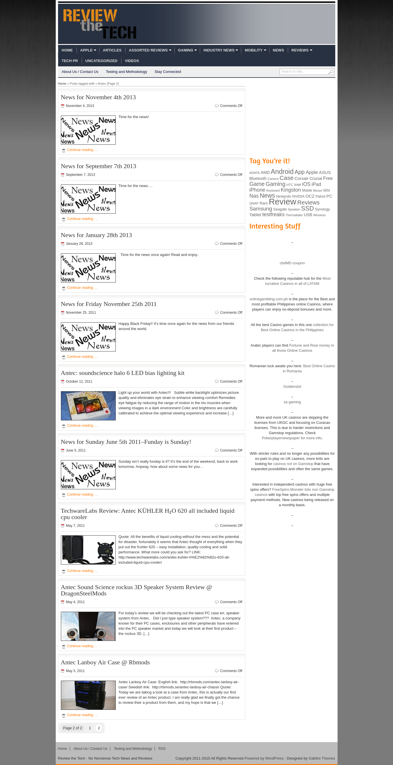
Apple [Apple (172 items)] (312, 172)
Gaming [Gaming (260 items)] (275, 184)
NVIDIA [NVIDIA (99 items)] (298, 196)
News (278, 50)
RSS (162, 749)
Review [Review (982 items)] (282, 201)
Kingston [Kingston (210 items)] (291, 190)
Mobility (253, 50)
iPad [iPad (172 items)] (316, 184)
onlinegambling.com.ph (269, 299)
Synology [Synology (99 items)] (322, 209)
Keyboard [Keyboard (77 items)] (273, 190)
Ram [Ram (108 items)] (264, 203)
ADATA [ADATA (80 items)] (255, 172)
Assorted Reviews (148, 50)
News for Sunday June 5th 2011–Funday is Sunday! (126, 441)
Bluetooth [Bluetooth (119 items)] (258, 178)
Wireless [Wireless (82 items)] (319, 215)
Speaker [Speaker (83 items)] (294, 209)
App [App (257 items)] (300, 172)
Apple (86, 50)
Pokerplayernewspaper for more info (292, 438)
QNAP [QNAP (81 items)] (254, 203)
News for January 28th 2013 (96, 235)
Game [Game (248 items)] (257, 184)
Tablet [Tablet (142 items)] (255, 214)
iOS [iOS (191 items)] (306, 184)
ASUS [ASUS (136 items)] (325, 172)
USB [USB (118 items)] (308, 214)
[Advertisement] (292, 116)
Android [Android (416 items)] (282, 171)
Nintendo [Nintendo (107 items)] (283, 196)
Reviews (300, 50)
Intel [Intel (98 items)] (297, 184)
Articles (112, 50)
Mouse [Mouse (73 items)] (317, 190)
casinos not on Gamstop (292, 464)
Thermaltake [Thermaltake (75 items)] (294, 215)
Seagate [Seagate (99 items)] (280, 209)
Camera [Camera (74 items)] (273, 178)
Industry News (219, 50)
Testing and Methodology (126, 71)
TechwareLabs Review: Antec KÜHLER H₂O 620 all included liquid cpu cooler (148, 513)
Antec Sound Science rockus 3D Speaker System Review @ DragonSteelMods (136, 590)
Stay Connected (168, 71)
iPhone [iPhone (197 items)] (258, 190)
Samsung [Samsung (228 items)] (261, 209)
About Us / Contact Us (80, 71)
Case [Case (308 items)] (287, 177)
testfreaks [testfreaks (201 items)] (273, 214)
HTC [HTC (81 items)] (289, 184)
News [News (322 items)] (267, 195)
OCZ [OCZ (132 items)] (310, 196)
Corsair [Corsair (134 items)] (301, 178)
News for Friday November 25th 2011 (109, 303)
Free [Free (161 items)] (328, 178)
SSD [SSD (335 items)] (307, 208)
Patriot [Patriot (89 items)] (321, 196)
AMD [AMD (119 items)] (265, 172)
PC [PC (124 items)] (329, 196)
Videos (132, 61)
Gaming (185, 50)
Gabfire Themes (322, 758)
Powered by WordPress (264, 758)
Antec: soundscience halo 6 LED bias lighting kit (123, 372)
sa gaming (292, 402)
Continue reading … (82, 150)
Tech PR (70, 61)
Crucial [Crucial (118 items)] (316, 178)
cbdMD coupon (292, 263)
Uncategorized (101, 61)
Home (67, 50)
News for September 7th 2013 (98, 166)
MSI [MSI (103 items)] (326, 190)
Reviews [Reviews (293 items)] (308, 202)
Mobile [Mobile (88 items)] (307, 190)
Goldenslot (292, 386)
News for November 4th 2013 (98, 97)
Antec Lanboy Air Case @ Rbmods (105, 662)
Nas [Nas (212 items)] (254, 196)
